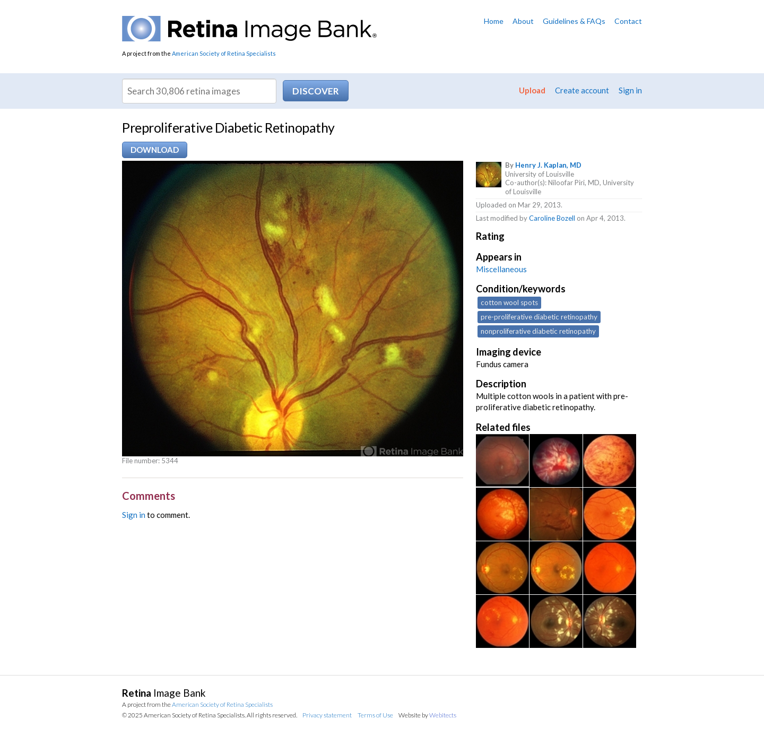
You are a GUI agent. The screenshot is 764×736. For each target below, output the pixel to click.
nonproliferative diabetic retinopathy (538, 331)
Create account (582, 90)
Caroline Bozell (552, 218)
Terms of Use (375, 715)
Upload (532, 90)
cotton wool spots (509, 302)
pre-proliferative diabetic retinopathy (539, 317)
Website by (427, 715)
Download (155, 149)
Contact (628, 20)
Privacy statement (327, 715)
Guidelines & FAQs (574, 20)
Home (493, 20)
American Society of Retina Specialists (224, 53)
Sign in (630, 90)
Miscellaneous (501, 269)
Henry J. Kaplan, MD (548, 165)
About (523, 20)
